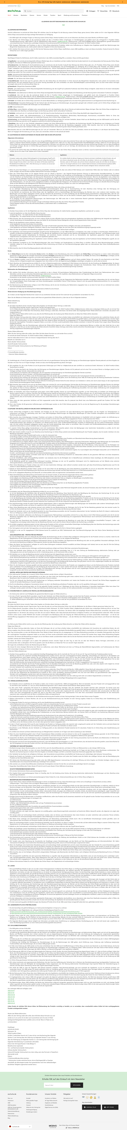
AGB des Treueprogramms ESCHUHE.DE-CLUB (14, 1108)
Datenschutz (11, 1113)
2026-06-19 (11, 990)
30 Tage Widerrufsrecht (51, 1100)
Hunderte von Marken (50, 1098)
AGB (9, 1103)
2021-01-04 (11, 1001)
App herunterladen (110, 6)
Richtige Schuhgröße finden (71, 1100)
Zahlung (28, 1103)
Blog (102, 6)
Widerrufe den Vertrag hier (33, 1107)
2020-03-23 (11, 1003)
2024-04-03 (11, 995)
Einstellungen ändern (31, 1112)
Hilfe (118, 6)
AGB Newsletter (12, 1105)
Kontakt (28, 1098)
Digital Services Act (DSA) (51, 1107)
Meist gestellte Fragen (32, 1100)
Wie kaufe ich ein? (68, 1098)
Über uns (10, 1098)
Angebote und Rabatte (51, 1103)
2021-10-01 (11, 999)
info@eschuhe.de (62, 41)
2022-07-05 (11, 997)
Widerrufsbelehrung (13, 1116)
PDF (63, 25)
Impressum (10, 1100)
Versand (28, 1105)
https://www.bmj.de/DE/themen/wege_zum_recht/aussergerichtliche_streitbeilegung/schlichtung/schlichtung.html (45, 911)
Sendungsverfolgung (31, 1109)
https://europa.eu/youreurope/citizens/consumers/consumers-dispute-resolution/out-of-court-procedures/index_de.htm (46, 913)
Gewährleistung (49, 1105)
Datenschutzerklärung (13, 1111)
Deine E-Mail (49, 1085)
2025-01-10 (11, 992)
